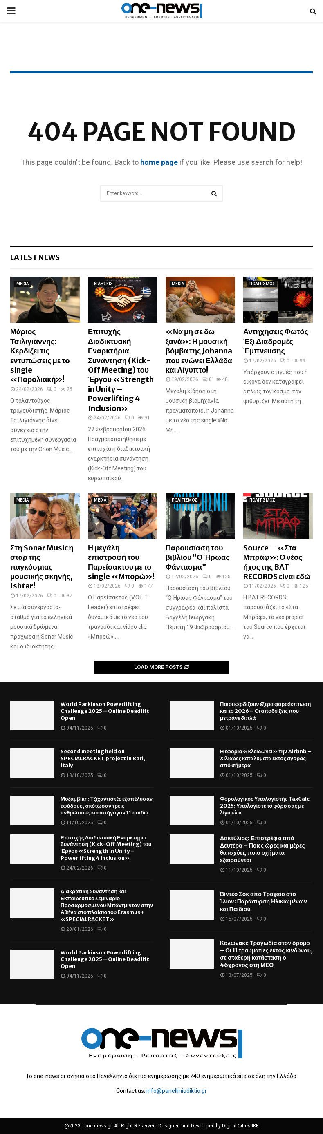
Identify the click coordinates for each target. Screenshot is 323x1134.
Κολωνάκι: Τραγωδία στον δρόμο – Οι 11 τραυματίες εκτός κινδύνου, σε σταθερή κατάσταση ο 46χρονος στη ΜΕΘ (266, 954)
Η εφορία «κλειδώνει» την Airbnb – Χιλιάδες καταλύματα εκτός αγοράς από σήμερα (266, 758)
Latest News (35, 257)
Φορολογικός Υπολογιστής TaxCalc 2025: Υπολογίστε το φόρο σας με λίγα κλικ (265, 805)
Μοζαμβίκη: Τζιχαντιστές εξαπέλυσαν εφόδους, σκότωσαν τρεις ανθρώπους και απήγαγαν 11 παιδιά (107, 805)
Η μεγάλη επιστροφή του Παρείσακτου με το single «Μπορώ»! (121, 562)
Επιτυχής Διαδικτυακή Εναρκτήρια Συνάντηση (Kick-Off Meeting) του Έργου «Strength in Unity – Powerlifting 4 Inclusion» (121, 370)
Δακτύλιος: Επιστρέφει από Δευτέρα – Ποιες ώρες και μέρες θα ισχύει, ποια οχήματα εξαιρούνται (262, 849)
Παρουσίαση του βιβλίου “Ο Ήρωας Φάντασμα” (198, 557)
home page (159, 162)
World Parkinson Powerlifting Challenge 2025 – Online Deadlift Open (105, 711)
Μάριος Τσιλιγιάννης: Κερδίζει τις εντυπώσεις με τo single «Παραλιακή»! (40, 355)
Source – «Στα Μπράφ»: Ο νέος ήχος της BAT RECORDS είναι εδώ (276, 562)
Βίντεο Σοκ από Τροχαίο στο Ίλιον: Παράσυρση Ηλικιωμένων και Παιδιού (263, 901)
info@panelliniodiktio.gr (176, 1090)
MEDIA (22, 284)
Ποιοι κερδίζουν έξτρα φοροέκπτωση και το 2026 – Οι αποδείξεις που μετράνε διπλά (265, 711)
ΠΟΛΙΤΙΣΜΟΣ (262, 284)
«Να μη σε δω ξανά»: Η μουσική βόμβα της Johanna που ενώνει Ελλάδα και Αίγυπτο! (199, 351)
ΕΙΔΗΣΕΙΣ (103, 284)
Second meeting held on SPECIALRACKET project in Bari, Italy (103, 758)
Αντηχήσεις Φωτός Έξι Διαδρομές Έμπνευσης (275, 341)
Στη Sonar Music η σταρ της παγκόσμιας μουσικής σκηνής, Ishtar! (42, 567)
